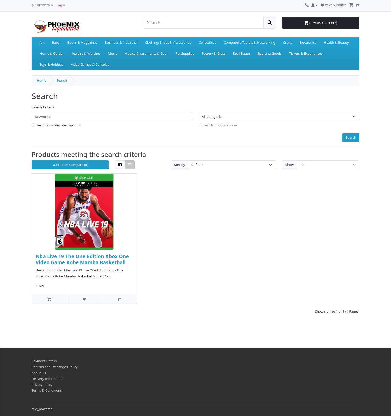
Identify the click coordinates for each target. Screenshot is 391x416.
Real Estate (241, 53)
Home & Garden (52, 53)
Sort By (179, 164)
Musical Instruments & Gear (146, 53)
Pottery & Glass (213, 53)
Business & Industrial (121, 42)
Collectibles (207, 42)
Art (42, 42)
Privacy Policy (42, 384)
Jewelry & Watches (86, 53)
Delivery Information (47, 378)
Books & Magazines (82, 42)
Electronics (308, 42)
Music (112, 53)
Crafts (287, 42)
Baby (55, 42)
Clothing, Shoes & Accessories (168, 42)
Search (61, 80)
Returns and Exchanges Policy (55, 367)
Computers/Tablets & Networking (249, 42)
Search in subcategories (220, 125)
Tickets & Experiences (305, 53)
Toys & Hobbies (51, 64)
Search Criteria (43, 107)
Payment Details (44, 361)
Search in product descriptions (58, 125)
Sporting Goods (269, 53)
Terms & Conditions (47, 390)
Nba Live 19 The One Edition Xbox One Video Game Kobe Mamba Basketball (82, 259)
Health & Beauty (336, 42)
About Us (39, 372)
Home (41, 80)
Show (289, 164)
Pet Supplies (184, 53)
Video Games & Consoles (90, 64)
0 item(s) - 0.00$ (320, 22)
